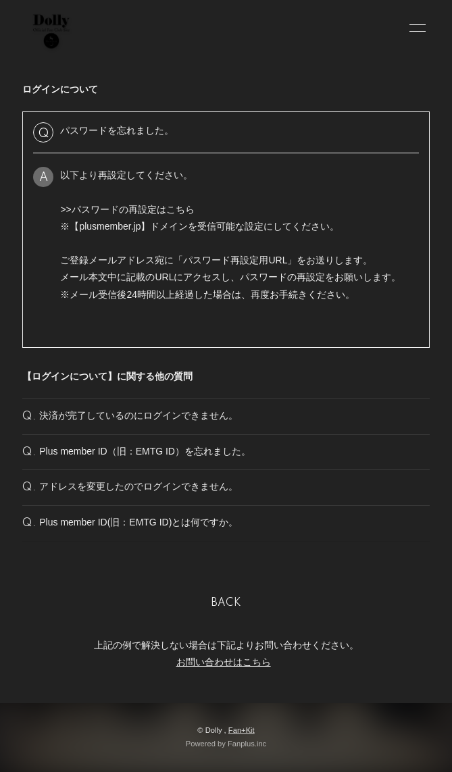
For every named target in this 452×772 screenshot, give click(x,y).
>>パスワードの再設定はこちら (127, 209)
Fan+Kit (241, 730)
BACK (226, 603)
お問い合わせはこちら (223, 662)
